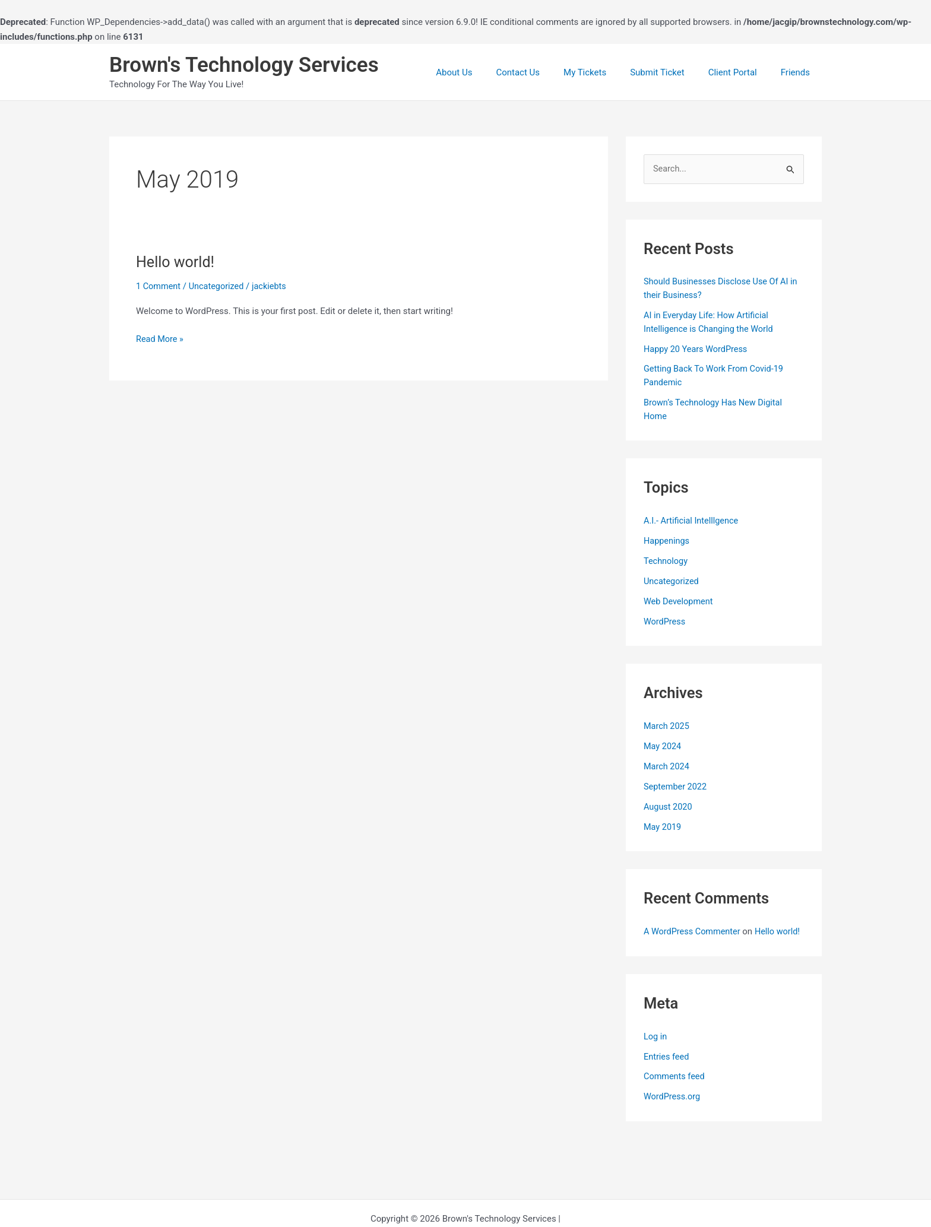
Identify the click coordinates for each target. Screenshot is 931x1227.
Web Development (679, 600)
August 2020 (669, 805)
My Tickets (605, 72)
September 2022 (676, 785)
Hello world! (176, 262)
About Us (486, 72)
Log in (656, 1047)
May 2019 (663, 825)
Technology (666, 560)
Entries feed (667, 1068)
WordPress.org (673, 1108)
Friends (798, 72)
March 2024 (667, 765)
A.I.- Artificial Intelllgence (693, 520)
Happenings (667, 540)
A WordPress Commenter (694, 930)
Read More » (160, 339)
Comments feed (675, 1088)
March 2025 (667, 725)
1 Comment (159, 286)
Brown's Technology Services (244, 65)
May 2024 (663, 745)
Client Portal (741, 72)
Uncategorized (219, 286)
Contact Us (544, 72)
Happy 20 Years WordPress (697, 349)
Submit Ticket (672, 72)
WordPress (665, 620)
